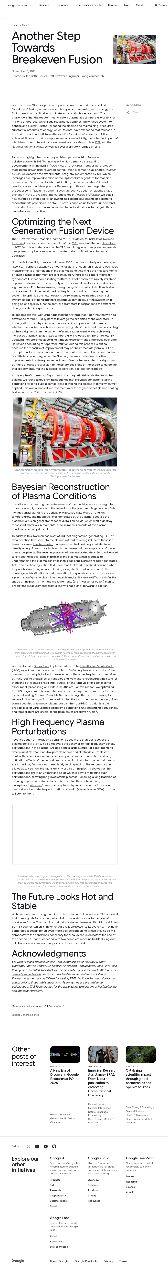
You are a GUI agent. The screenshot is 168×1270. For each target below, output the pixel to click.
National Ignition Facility (27, 146)
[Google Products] (86, 1261)
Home (15, 25)
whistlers (36, 785)
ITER (98, 142)
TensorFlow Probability (26, 974)
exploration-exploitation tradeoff (80, 369)
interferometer (43, 544)
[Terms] (123, 1261)
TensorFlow (41, 666)
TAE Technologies (48, 161)
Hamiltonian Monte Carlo (97, 666)
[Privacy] (108, 1261)
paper (69, 756)
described (109, 243)
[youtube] (46, 1146)
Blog (126, 5)
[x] (28, 1146)
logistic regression (38, 364)
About (139, 5)
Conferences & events (89, 5)
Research (44, 5)
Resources (63, 5)
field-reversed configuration (30, 565)
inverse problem (61, 577)
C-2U (75, 243)
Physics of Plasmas (87, 194)
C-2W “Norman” (28, 239)
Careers (112, 5)
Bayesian (82, 691)
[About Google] (59, 1261)
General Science (30, 1014)
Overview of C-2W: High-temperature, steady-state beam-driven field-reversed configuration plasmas (62, 167)
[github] (54, 1146)
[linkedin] (37, 1146)
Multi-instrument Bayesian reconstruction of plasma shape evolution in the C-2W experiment (62, 192)
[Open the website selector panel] (32, 5)
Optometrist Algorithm (79, 178)
